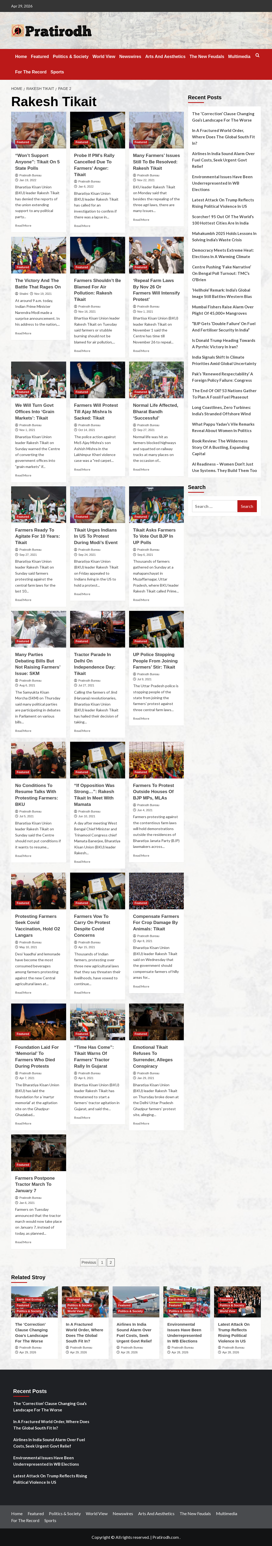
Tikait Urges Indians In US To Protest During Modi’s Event (96, 536)
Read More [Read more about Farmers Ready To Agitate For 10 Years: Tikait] (23, 600)
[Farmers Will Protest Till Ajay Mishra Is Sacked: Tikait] (97, 380)
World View (103, 56)
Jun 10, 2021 (86, 816)
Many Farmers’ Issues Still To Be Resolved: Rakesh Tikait (156, 162)
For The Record (30, 72)
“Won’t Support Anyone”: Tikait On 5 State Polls (37, 162)
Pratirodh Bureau (30, 175)
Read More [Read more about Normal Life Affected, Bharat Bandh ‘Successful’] (141, 469)
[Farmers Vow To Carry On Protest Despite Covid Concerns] (97, 891)
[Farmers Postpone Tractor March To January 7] (38, 1152)
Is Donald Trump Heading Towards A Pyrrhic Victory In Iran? (223, 343)
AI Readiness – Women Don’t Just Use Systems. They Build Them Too (224, 467)
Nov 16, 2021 (87, 311)
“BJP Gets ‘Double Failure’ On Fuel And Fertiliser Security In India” (224, 326)
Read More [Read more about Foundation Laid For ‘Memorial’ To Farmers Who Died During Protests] (23, 1123)
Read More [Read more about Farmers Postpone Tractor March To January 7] (23, 1242)
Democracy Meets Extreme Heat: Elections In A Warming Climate (223, 253)
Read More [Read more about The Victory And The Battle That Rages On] (23, 333)
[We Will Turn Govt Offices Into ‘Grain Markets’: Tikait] (38, 380)
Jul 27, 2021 (86, 685)
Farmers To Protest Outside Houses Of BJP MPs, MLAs (153, 792)
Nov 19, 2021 (43, 293)
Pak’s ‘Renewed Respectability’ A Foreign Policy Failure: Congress (222, 377)
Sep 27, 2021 (146, 430)
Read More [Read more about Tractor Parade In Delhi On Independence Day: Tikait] (82, 731)
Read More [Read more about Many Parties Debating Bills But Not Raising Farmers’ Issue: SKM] (23, 731)
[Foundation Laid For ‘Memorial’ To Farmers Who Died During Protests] (38, 1022)
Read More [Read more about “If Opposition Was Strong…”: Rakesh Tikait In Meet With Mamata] (82, 862)
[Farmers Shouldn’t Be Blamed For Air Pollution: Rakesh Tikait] (97, 255)
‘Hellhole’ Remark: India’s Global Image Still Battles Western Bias (222, 293)
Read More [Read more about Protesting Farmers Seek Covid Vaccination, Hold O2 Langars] (23, 992)
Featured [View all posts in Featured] (23, 142)
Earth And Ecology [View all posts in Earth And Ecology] (30, 1299)
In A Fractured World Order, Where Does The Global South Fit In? (223, 137)
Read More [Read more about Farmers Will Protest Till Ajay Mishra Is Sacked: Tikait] (82, 469)
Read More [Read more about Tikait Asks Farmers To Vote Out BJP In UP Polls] (141, 600)
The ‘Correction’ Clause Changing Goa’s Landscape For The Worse (223, 116)
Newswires (130, 56)
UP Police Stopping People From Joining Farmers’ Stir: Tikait (155, 661)
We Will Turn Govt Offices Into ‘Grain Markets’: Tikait (34, 412)
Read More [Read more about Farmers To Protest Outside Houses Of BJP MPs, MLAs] (141, 855)
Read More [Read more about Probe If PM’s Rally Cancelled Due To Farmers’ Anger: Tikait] (82, 226)
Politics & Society (70, 56)
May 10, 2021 (28, 947)
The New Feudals (206, 56)
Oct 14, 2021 (86, 430)
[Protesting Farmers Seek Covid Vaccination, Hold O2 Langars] (38, 891)
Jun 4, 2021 (145, 810)
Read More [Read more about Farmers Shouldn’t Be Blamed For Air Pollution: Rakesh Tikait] (82, 351)
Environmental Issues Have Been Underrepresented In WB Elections (222, 183)
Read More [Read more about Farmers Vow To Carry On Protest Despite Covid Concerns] (82, 992)
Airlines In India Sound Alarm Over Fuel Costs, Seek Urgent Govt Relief (223, 160)
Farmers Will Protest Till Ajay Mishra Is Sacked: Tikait (96, 412)
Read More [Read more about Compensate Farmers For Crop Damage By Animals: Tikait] (141, 986)
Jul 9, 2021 (144, 679)
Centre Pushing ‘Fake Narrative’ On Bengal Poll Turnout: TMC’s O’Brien (221, 273)
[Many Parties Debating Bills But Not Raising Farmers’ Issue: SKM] (38, 629)
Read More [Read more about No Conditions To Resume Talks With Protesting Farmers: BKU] (23, 856)
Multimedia (239, 56)
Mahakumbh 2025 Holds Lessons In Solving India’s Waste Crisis (224, 236)
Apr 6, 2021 (86, 1078)
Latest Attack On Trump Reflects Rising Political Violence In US (223, 203)
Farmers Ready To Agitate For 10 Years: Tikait (37, 536)
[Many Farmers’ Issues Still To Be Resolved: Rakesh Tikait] (156, 130)
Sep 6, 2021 (145, 554)
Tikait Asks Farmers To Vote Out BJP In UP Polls (154, 536)
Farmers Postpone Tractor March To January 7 (35, 1184)
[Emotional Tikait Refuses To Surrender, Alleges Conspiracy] (156, 1022)
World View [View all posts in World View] (75, 1311)
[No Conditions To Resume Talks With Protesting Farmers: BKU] (38, 760)
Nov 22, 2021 (146, 180)
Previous (89, 1262)
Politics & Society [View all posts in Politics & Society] (29, 1311)
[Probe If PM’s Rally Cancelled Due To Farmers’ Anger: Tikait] (97, 130)
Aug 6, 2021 (27, 685)
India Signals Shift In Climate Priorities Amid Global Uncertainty (224, 360)
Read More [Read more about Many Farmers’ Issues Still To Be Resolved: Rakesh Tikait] (141, 220)
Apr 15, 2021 (86, 947)
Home (21, 56)
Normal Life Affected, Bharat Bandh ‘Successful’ (155, 412)
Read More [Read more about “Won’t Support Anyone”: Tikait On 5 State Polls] (23, 225)
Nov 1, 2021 (145, 311)
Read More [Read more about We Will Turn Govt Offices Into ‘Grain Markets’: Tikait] (23, 475)
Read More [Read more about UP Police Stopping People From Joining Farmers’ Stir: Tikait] (141, 718)
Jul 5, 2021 (26, 816)
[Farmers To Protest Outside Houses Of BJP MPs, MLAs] (156, 760)
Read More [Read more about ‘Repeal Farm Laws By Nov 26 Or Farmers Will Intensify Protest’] (141, 351)
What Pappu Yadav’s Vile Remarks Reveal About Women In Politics (223, 427)
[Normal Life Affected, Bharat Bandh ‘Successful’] (156, 380)
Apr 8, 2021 (144, 941)
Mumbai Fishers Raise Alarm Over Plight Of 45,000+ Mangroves (223, 310)
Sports (57, 72)
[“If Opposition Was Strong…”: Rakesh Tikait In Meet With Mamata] (97, 760)
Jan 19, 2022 (27, 180)
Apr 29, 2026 (27, 1352)
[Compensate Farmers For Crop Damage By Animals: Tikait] (156, 891)
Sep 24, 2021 (87, 554)
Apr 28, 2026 (129, 1352)
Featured (40, 56)
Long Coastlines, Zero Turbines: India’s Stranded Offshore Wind (221, 410)
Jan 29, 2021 (145, 1078)
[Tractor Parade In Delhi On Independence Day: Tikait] (97, 629)
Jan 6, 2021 (27, 1202)
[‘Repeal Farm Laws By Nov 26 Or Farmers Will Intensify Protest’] (156, 255)
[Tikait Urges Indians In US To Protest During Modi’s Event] (97, 504)
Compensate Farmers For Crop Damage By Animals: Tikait (156, 923)
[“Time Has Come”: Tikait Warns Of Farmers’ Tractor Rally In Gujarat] (97, 1022)
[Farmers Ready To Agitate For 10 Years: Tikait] (38, 504)
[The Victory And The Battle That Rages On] (38, 255)
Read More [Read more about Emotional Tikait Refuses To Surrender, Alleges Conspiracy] (141, 1123)
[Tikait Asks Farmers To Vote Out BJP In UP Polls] (156, 504)
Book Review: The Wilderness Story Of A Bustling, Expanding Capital (220, 447)
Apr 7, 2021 (27, 1078)
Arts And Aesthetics (165, 56)
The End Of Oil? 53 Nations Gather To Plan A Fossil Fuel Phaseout (224, 393)
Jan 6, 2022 (86, 186)
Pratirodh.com (165, 1537)
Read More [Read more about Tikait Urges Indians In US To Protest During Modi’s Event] (82, 594)
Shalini (23, 293)
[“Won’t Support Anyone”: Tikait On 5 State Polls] (38, 130)
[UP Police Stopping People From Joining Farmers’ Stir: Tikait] (156, 629)
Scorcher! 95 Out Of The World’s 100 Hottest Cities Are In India (223, 219)
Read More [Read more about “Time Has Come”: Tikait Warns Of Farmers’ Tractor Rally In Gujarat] (82, 1118)
